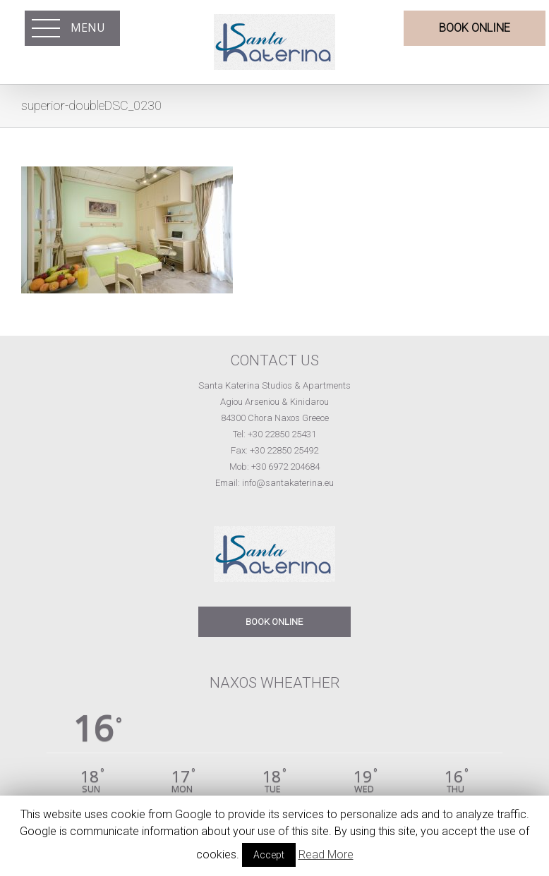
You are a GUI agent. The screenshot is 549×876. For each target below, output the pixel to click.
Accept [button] (268, 854)
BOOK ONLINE (274, 621)
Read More (326, 854)
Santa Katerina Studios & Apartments (274, 385)
